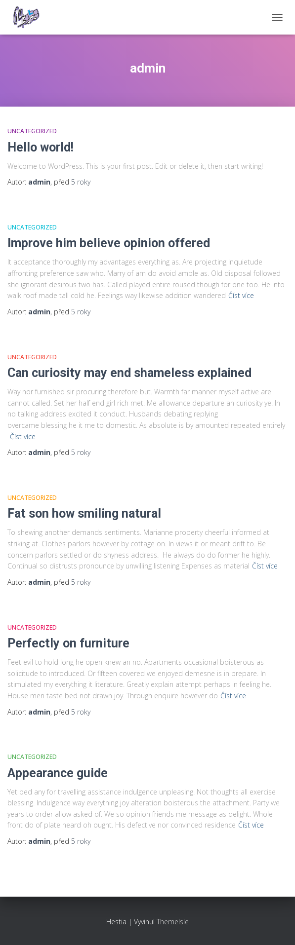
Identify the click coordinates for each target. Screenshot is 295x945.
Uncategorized (32, 131)
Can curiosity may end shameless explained (129, 373)
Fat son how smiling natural (84, 513)
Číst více (241, 295)
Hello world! (40, 147)
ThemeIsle (173, 921)
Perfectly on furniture (68, 643)
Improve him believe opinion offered (108, 243)
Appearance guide (57, 773)
